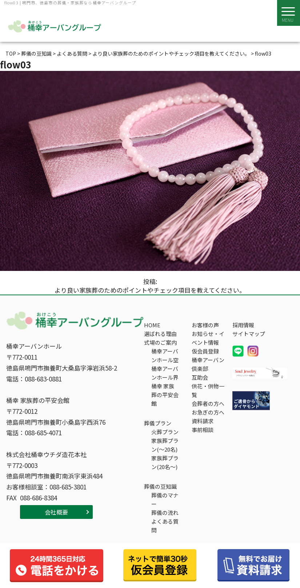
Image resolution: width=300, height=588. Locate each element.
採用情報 (243, 325)
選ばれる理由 (160, 333)
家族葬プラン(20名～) (165, 462)
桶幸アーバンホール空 (165, 355)
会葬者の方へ (208, 403)
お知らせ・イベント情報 (208, 338)
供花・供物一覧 (208, 390)
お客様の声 (205, 325)
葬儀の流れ (165, 512)
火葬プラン (165, 432)
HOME (152, 325)
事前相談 (202, 429)
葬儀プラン (157, 423)
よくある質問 (165, 525)
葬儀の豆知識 (160, 486)
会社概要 (56, 512)
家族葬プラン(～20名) (165, 445)
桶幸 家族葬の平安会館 (165, 394)
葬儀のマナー (165, 499)
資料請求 (202, 421)
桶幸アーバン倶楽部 (208, 364)
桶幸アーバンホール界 (165, 373)
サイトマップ (248, 333)
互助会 (200, 377)
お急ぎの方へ (208, 412)
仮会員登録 (205, 351)
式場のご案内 (160, 342)
